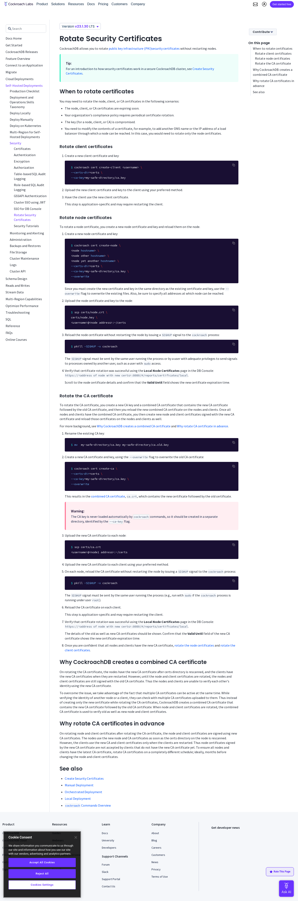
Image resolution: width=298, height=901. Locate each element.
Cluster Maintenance (24, 258)
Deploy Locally (20, 113)
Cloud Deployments (20, 79)
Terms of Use (159, 876)
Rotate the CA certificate (273, 63)
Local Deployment (78, 798)
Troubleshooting (18, 312)
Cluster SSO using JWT (30, 202)
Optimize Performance (22, 306)
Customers (158, 855)
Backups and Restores (25, 246)
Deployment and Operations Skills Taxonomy (22, 102)
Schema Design (16, 279)
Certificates (22, 149)
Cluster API (18, 271)
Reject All (42, 873)
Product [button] (42, 4)
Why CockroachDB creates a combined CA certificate (134, 426)
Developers (109, 847)
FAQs (9, 333)
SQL (8, 319)
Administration (20, 239)
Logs (13, 265)
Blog (154, 840)
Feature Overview (18, 59)
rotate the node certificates (194, 645)
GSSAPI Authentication (30, 196)
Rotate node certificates (272, 58)
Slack (105, 872)
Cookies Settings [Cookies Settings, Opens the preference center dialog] (42, 884)
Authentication (25, 155)
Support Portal (111, 879)
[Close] (75, 837)
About (155, 833)
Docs (105, 833)
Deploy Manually (21, 119)
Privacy (156, 869)
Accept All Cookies (42, 862)
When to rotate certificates (272, 48)
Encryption (22, 161)
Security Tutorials (26, 226)
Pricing (103, 4)
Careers (156, 847)
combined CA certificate (108, 496)
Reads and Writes (18, 285)
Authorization (24, 167)
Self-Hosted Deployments (24, 85)
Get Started (14, 45)
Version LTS (80, 26)
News (154, 862)
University (108, 840)
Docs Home (14, 38)
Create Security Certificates (84, 778)
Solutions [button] (58, 4)
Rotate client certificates (273, 53)
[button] (255, 4)
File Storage (18, 252)
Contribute (263, 32)
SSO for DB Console (27, 209)
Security (15, 143)
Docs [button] (91, 4)
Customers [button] (119, 4)
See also (259, 92)
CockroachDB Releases (22, 52)
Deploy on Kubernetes (25, 126)
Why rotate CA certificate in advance (202, 426)
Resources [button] (76, 4)
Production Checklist (25, 91)
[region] (42, 864)
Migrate (11, 72)
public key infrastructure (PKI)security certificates (144, 48)
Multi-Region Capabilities (24, 299)
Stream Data (15, 292)
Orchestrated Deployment (83, 792)
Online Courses (16, 339)
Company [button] (138, 4)
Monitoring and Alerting (27, 233)
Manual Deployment (79, 785)
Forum (106, 864)
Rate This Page (279, 871)
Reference (13, 326)
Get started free (282, 4)
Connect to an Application (24, 65)
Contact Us (108, 886)
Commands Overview (88, 805)
